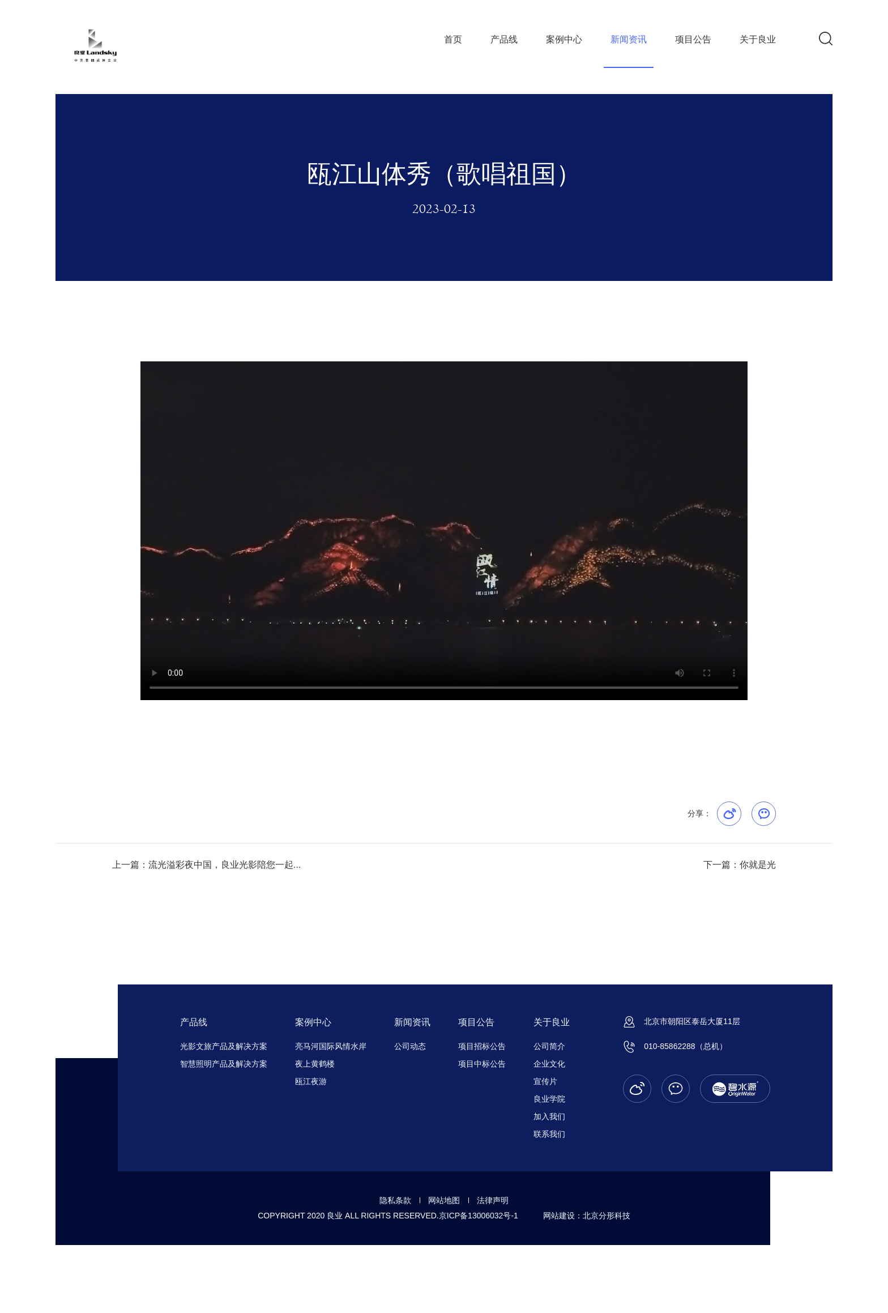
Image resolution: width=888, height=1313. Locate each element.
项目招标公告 (482, 1046)
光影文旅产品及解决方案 (223, 1046)
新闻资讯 (628, 39)
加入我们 (549, 1116)
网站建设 (559, 1215)
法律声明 (493, 1200)
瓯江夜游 (311, 1081)
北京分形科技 (606, 1215)
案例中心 (564, 39)
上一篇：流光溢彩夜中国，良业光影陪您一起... (206, 864)
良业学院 (549, 1098)
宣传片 (545, 1081)
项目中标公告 (482, 1063)
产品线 (504, 39)
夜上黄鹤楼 (315, 1063)
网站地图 (444, 1200)
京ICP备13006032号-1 (478, 1215)
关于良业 (758, 39)
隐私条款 (395, 1200)
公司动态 (410, 1046)
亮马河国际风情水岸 (330, 1046)
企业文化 (549, 1063)
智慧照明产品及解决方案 (223, 1063)
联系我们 (549, 1134)
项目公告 (693, 39)
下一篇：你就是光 (739, 864)
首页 (453, 39)
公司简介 (549, 1046)
